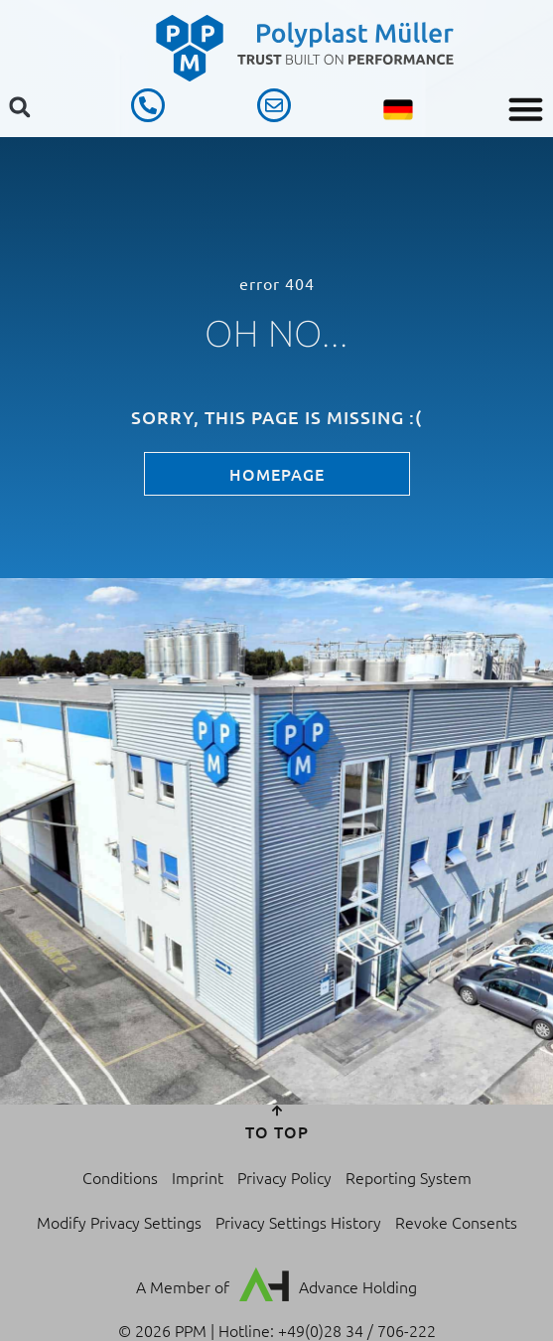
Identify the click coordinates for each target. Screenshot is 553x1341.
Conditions (120, 1177)
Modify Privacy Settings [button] (119, 1222)
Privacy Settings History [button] (298, 1222)
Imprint (197, 1177)
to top (277, 1131)
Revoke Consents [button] (456, 1222)
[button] (526, 109)
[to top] (277, 1111)
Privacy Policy (284, 1177)
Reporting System (409, 1177)
